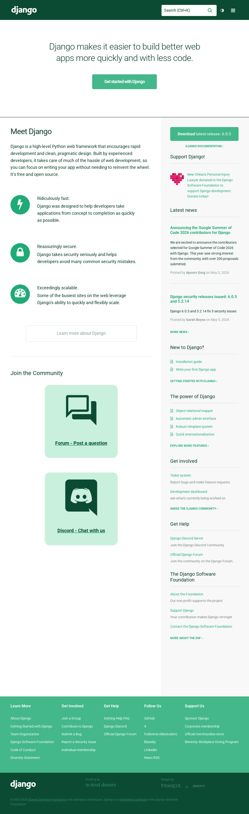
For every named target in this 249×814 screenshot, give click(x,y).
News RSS (152, 758)
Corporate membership (202, 726)
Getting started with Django (192, 381)
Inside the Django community (193, 508)
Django (24, 10)
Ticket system (180, 475)
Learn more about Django (81, 333)
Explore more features (188, 445)
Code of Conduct (23, 750)
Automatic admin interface (196, 418)
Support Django (182, 610)
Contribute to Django (77, 726)
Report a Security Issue (79, 742)
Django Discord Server (186, 538)
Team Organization (24, 734)
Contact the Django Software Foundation (201, 626)
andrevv (204, 786)
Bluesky (150, 742)
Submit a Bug (72, 734)
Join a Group (71, 718)
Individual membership (79, 750)
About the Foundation (186, 594)
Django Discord (115, 726)
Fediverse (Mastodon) (160, 734)
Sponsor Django (197, 718)
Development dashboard (188, 492)
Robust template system (194, 426)
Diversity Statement (25, 758)
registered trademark (133, 799)
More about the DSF (185, 638)
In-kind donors (101, 785)
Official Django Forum (186, 555)
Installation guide (189, 362)
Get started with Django (124, 81)
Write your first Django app (196, 369)
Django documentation (204, 146)
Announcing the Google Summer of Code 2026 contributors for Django (201, 230)
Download (204, 134)
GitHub (149, 718)
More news (178, 332)
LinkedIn (150, 750)
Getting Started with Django (31, 726)
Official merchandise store (204, 734)
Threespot (172, 786)
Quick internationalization (195, 434)
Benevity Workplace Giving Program (212, 742)
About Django (20, 718)
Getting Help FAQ (117, 718)
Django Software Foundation (32, 742)
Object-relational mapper (194, 411)
